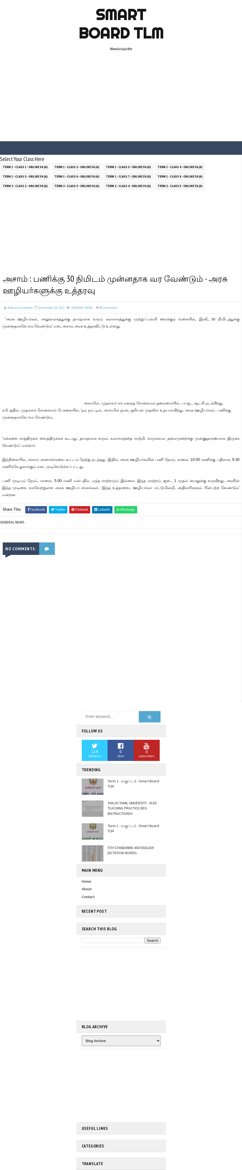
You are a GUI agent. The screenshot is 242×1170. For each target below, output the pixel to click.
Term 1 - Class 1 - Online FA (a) (25, 167)
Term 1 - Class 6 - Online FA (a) (76, 176)
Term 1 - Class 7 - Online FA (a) (128, 176)
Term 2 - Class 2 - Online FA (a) (25, 186)
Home (86, 881)
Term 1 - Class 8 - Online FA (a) (180, 176)
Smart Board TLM (121, 23)
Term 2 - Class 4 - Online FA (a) (128, 186)
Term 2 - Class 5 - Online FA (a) (180, 186)
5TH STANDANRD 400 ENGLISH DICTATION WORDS (131, 850)
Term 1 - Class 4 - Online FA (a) (180, 167)
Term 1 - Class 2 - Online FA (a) (76, 167)
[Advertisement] (121, 98)
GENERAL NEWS (81, 308)
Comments (108, 308)
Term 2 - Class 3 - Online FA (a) (76, 186)
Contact (88, 896)
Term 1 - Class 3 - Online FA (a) (128, 167)
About (87, 889)
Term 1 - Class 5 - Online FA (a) (25, 176)
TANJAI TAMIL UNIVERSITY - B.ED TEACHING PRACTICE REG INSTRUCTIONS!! (132, 808)
